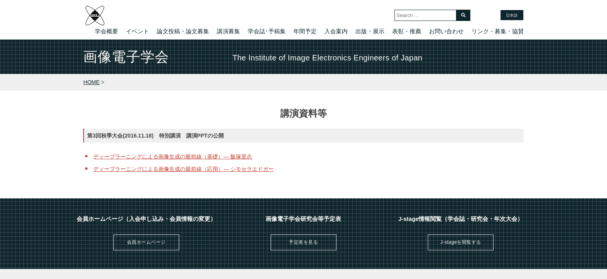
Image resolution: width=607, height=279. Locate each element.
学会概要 (106, 31)
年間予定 (305, 31)
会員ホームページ (146, 242)
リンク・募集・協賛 (498, 31)
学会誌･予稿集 (267, 31)
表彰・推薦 (406, 31)
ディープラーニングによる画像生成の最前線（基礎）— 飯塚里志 (172, 156)
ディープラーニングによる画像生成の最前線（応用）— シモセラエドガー (183, 169)
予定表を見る (303, 242)
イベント (137, 31)
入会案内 (336, 31)
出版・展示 (369, 31)
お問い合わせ (446, 31)
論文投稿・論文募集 (183, 31)
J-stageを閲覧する (460, 242)
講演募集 (228, 31)
